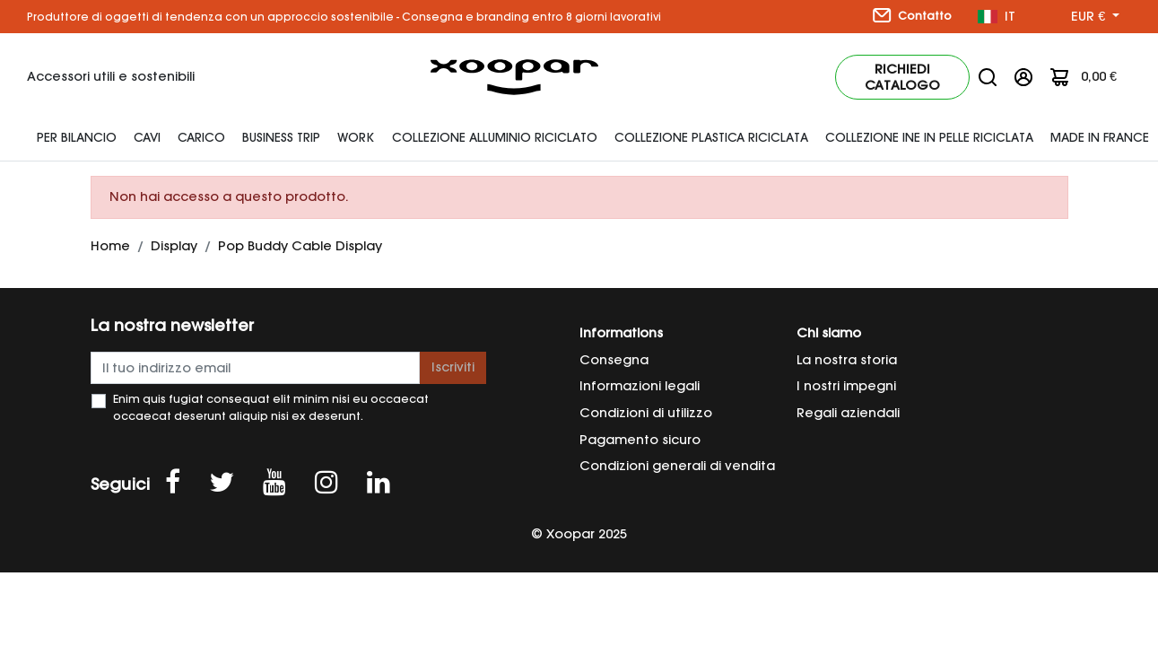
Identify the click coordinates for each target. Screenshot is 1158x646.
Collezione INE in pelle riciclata (929, 137)
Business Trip (281, 137)
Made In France (1099, 137)
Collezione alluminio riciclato (494, 137)
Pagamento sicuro (640, 440)
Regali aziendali (848, 413)
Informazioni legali (639, 386)
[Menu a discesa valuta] (1095, 17)
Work (355, 137)
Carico (201, 137)
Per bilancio (77, 137)
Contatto (912, 15)
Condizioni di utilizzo (645, 413)
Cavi (147, 137)
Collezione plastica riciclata (711, 137)
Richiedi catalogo (902, 77)
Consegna (614, 360)
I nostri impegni (846, 386)
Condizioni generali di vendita (677, 466)
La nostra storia (847, 360)
